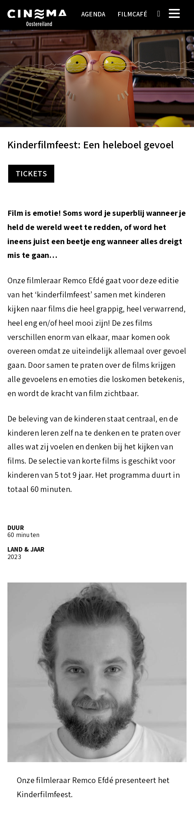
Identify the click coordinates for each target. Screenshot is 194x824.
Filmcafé (132, 14)
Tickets (31, 173)
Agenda (93, 14)
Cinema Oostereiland (37, 24)
